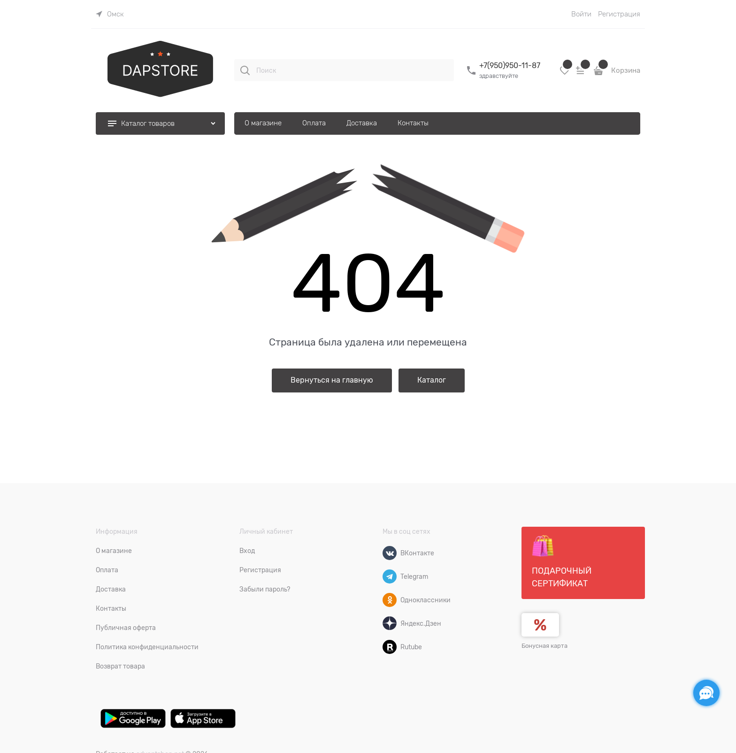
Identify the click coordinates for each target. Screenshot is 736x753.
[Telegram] (390, 576)
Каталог (431, 380)
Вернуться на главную (332, 380)
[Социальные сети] (706, 693)
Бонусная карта (544, 645)
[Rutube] (390, 647)
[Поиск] (245, 70)
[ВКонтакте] (390, 553)
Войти (581, 14)
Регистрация (619, 14)
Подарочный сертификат (561, 561)
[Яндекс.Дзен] (390, 623)
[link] (110, 14)
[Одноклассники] (390, 600)
